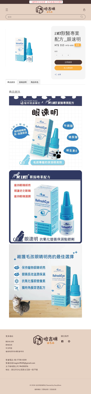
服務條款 (38, 389)
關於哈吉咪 (10, 342)
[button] (6, 9)
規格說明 (23, 82)
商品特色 (34, 82)
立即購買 (68, 62)
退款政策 (53, 389)
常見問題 (9, 348)
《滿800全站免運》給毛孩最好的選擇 (46, 2)
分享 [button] (58, 74)
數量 (56, 51)
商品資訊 (11, 82)
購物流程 (9, 345)
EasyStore (57, 385)
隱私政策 (45, 389)
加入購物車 (68, 68)
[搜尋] (81, 17)
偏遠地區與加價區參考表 (15, 351)
